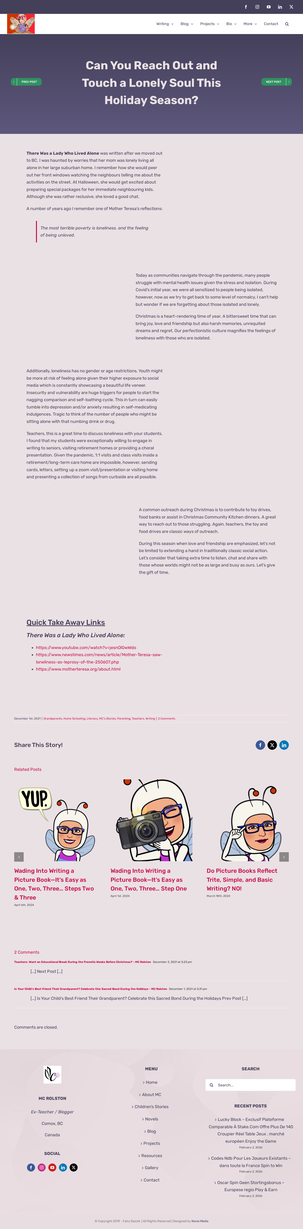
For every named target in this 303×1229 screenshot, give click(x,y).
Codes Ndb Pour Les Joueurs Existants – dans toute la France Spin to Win (251, 1162)
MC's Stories (107, 718)
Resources (151, 1155)
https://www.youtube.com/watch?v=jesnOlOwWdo (86, 647)
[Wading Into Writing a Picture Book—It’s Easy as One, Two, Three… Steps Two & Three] (55, 782)
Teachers (138, 718)
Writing (150, 718)
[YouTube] (52, 1167)
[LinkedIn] (63, 1167)
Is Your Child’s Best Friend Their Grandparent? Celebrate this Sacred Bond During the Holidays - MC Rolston (90, 989)
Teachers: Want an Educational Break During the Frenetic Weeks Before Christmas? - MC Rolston (82, 962)
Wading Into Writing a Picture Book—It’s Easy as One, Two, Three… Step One (149, 879)
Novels (151, 1119)
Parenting (123, 718)
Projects (151, 1143)
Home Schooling (74, 718)
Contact (152, 1180)
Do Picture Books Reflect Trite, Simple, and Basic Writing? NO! (242, 879)
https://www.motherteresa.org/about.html (78, 669)
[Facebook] (31, 1167)
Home (151, 1082)
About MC (151, 1094)
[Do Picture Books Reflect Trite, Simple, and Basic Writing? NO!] (248, 782)
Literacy (92, 718)
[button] (287, 24)
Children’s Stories (152, 1106)
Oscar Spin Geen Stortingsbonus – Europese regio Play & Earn (250, 1186)
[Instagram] (42, 1167)
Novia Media (200, 1221)
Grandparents (53, 718)
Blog (151, 1131)
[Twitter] (74, 1167)
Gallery (151, 1167)
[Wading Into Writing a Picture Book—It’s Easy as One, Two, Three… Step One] (152, 782)
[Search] (211, 1085)
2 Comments (166, 718)
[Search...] (250, 1085)
